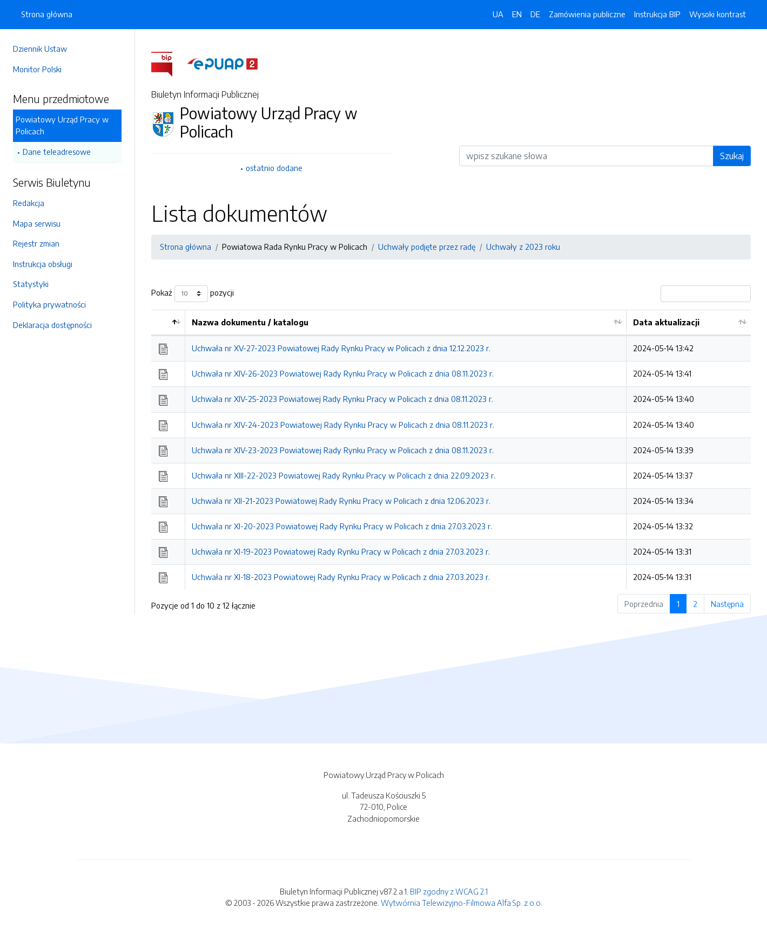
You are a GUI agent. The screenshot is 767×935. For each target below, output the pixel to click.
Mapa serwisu (36, 223)
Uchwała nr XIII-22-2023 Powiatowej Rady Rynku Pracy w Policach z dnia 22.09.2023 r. (343, 475)
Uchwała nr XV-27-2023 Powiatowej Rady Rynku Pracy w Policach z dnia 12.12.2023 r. (341, 348)
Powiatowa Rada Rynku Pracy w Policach (294, 246)
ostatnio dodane (274, 168)
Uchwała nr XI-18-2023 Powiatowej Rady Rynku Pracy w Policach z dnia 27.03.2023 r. (341, 577)
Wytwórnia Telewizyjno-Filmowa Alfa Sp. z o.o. (461, 902)
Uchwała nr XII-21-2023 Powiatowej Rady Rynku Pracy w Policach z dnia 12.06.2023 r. (341, 501)
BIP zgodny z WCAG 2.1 (449, 891)
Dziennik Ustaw (40, 48)
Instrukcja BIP (657, 14)
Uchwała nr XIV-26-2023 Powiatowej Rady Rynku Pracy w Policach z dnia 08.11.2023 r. (343, 373)
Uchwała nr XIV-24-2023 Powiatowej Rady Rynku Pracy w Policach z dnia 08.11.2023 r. (343, 424)
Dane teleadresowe (57, 151)
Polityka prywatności (49, 304)
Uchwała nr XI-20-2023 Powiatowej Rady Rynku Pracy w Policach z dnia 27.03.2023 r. (342, 526)
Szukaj (732, 156)
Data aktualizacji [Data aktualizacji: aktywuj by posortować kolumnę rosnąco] (666, 322)
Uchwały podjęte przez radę (426, 246)
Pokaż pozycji (192, 293)
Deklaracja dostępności (52, 325)
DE (535, 14)
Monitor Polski (37, 69)
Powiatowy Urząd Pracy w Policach (62, 125)
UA (498, 14)
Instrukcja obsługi (42, 264)
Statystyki (31, 284)
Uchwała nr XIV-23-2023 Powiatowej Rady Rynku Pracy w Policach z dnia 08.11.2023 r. (343, 450)
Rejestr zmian (36, 243)
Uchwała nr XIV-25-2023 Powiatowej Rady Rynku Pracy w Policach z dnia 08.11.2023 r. (342, 399)
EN (517, 14)
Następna (727, 604)
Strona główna (46, 14)
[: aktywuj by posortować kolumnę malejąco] (168, 323)
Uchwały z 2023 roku (523, 246)
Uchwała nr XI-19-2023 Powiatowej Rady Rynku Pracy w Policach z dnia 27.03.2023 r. (341, 551)
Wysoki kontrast (717, 14)
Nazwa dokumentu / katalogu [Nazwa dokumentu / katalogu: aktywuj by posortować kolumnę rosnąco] (250, 322)
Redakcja (28, 203)
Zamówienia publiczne (587, 14)
